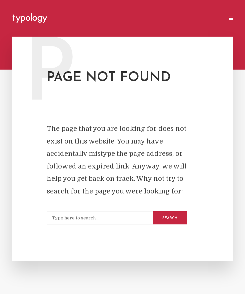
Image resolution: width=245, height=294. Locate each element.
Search (169, 218)
